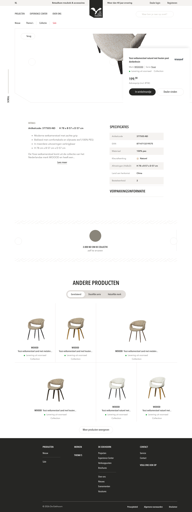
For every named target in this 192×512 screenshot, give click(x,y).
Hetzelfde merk (114, 294)
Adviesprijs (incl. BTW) (139, 83)
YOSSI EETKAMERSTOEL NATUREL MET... (116, 410)
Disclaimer (173, 507)
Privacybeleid (132, 507)
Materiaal (116, 151)
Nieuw (17, 23)
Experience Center (39, 13)
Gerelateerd (76, 294)
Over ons (102, 476)
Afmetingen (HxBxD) (121, 166)
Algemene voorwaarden (153, 507)
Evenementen (104, 486)
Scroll (8, 99)
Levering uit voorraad (141, 71)
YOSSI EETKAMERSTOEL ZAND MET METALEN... (35, 351)
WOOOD (138, 67)
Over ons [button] (56, 13)
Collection (35, 359)
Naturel (143, 158)
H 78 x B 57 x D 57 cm (71, 128)
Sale (54, 23)
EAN (114, 143)
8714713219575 (145, 143)
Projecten (20, 13)
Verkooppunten (105, 463)
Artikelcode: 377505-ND (41, 128)
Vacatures (102, 491)
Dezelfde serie (94, 294)
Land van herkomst (121, 173)
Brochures (102, 468)
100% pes (141, 151)
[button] (16, 3)
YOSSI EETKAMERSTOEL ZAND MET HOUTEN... (75, 351)
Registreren (172, 3)
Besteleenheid (118, 180)
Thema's (29, 23)
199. (132, 79)
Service (143, 453)
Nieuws (101, 481)
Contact (143, 458)
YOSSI (153, 67)
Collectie (43, 23)
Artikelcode (117, 136)
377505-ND (142, 136)
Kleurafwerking (119, 158)
